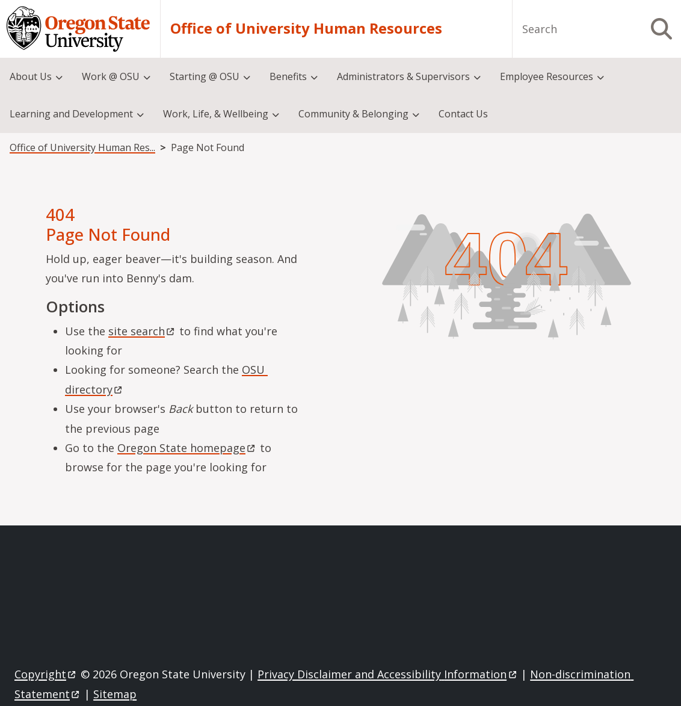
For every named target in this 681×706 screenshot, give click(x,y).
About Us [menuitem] (31, 76)
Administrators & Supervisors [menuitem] (403, 76)
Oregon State (187, 448)
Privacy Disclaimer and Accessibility (387, 674)
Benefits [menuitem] (288, 76)
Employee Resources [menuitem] (546, 76)
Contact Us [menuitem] (463, 113)
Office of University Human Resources (306, 29)
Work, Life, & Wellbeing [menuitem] (215, 113)
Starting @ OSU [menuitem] (204, 76)
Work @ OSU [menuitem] (111, 76)
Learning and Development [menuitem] (71, 113)
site (142, 331)
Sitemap (115, 694)
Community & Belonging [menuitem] (353, 113)
